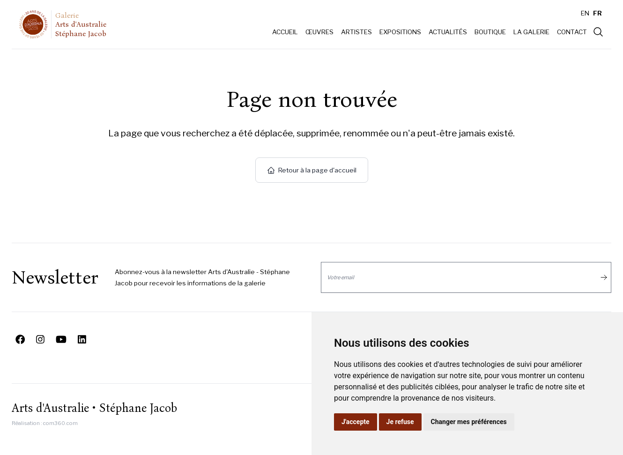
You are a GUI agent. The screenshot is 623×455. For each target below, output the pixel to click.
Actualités (448, 32)
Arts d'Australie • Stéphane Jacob (94, 408)
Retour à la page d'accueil (311, 170)
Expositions (400, 32)
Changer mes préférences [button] (469, 421)
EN (585, 13)
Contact (572, 32)
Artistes (356, 32)
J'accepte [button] (355, 421)
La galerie (531, 32)
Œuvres (319, 32)
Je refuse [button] (400, 421)
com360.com (60, 423)
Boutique (490, 32)
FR (597, 13)
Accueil (285, 32)
